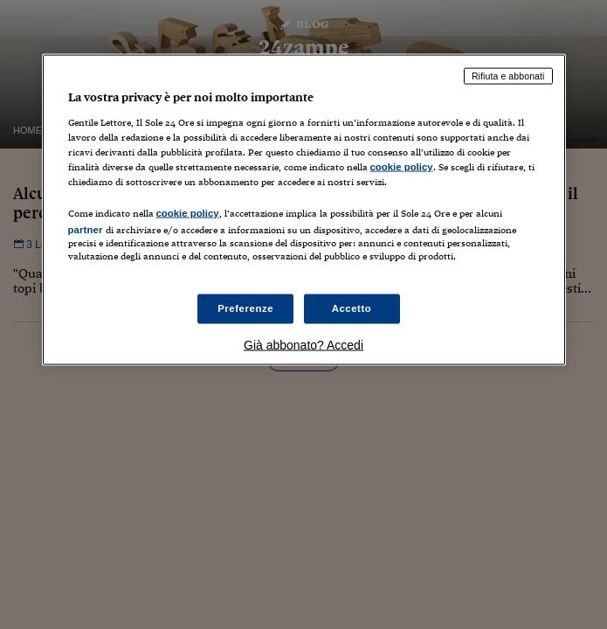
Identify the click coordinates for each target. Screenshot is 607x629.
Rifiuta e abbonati (508, 76)
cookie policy (401, 166)
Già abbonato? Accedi (303, 345)
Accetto (352, 308)
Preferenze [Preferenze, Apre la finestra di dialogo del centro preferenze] (245, 308)
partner (85, 229)
